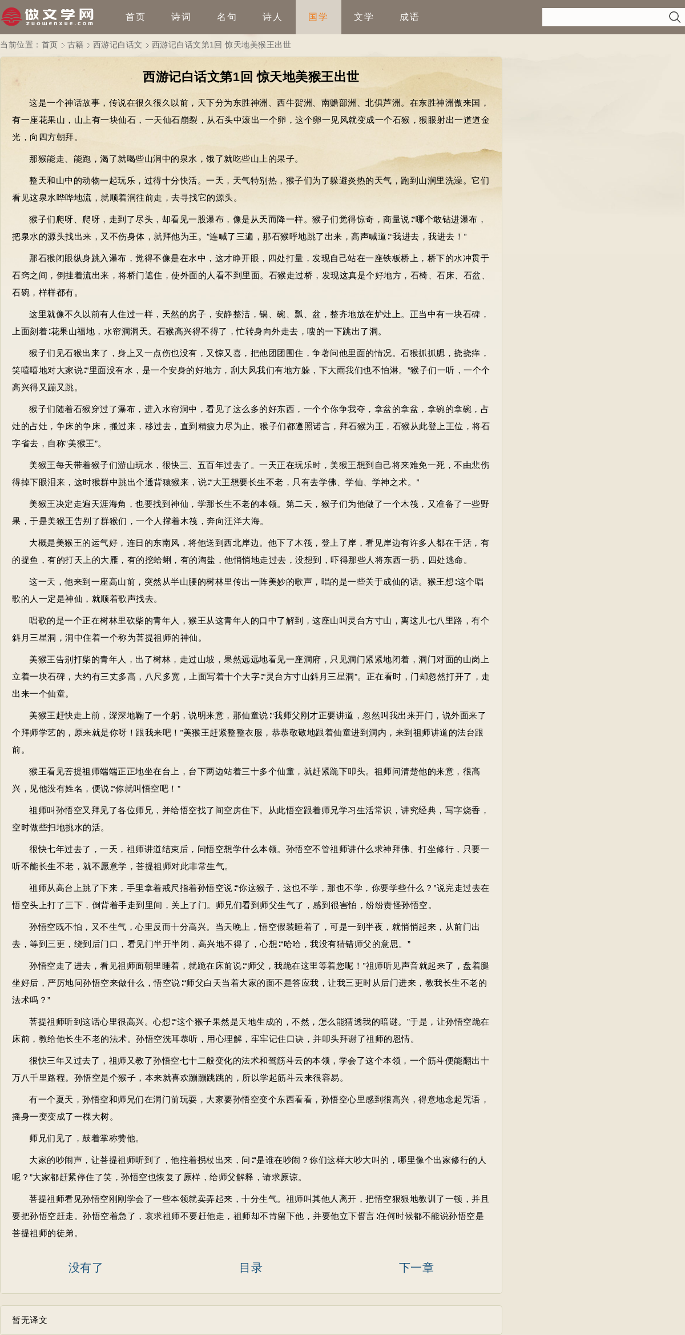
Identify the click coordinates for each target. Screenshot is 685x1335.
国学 (318, 17)
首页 (136, 17)
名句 (227, 17)
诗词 (181, 17)
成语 (410, 17)
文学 (364, 17)
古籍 (75, 44)
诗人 (273, 17)
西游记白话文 (118, 44)
